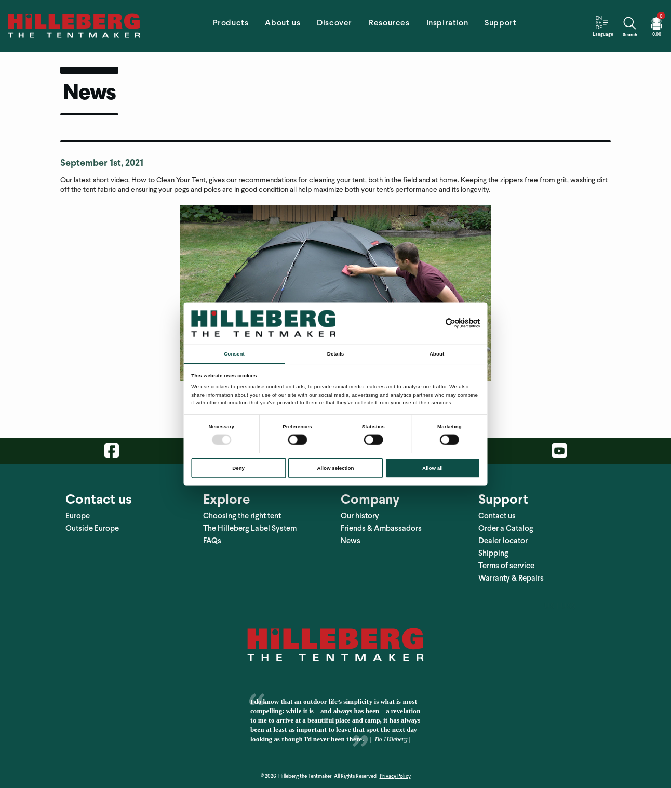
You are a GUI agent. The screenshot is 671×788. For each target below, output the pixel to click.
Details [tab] (335, 354)
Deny (238, 468)
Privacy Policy (395, 775)
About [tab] (437, 354)
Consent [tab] (234, 354)
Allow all (432, 468)
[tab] (231, 26)
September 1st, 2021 (101, 162)
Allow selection (335, 468)
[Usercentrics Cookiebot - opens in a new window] (450, 323)
